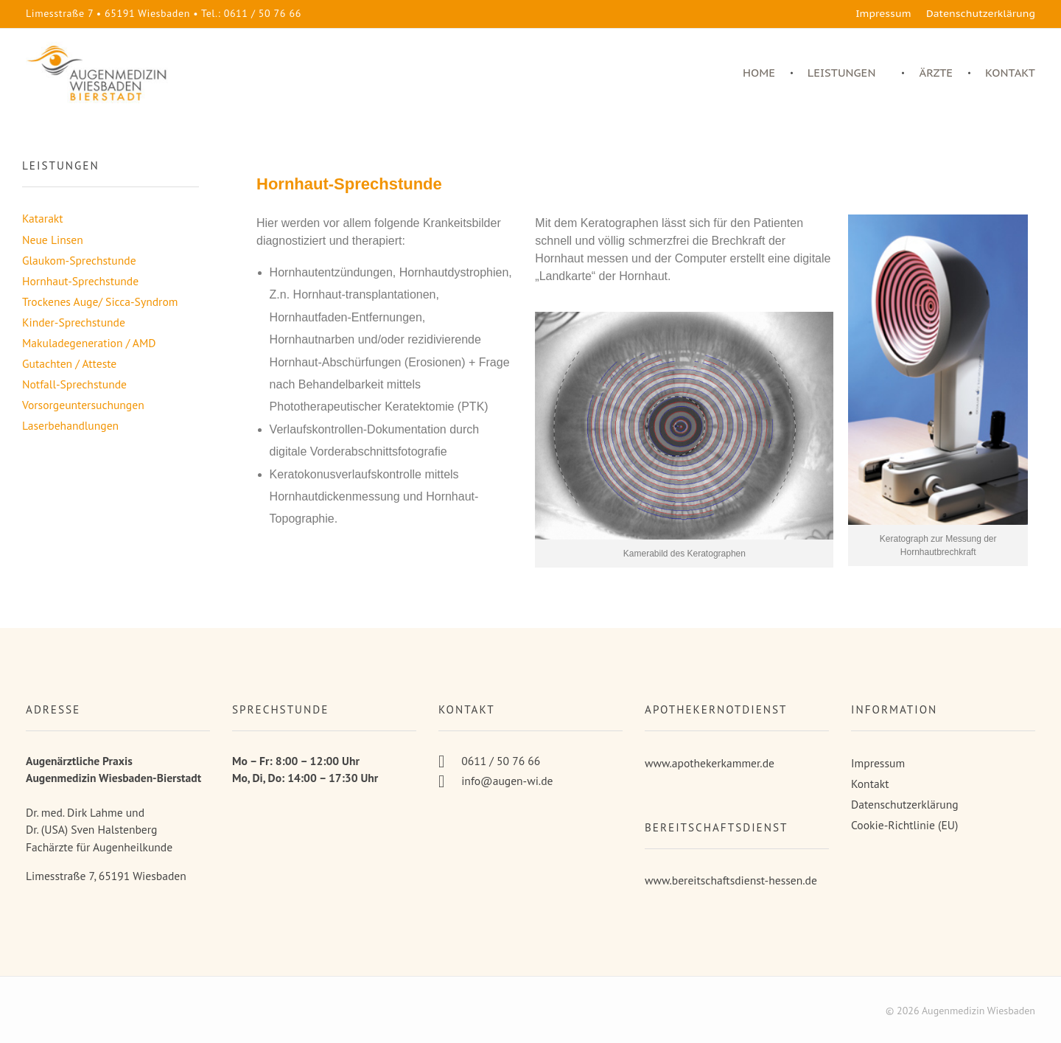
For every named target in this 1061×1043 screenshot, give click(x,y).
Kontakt (870, 783)
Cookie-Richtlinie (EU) (904, 824)
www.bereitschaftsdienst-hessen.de (731, 880)
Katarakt (42, 218)
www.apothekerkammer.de (709, 763)
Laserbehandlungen (70, 425)
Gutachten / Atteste (69, 363)
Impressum (878, 763)
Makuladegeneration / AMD (89, 342)
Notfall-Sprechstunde (74, 384)
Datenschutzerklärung (905, 804)
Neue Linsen (52, 239)
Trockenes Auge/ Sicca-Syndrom (100, 301)
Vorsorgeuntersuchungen (83, 404)
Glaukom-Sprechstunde (79, 260)
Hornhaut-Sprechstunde (80, 280)
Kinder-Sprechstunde (73, 322)
